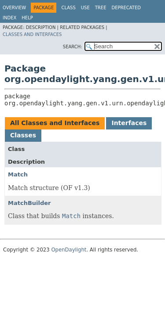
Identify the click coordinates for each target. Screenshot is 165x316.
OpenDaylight (68, 250)
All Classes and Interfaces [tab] (54, 122)
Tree (100, 7)
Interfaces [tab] (129, 122)
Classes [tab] (23, 135)
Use (85, 7)
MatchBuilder (29, 203)
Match (18, 174)
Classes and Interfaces (32, 34)
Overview (14, 7)
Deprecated (126, 7)
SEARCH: (72, 46)
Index (9, 17)
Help (27, 17)
